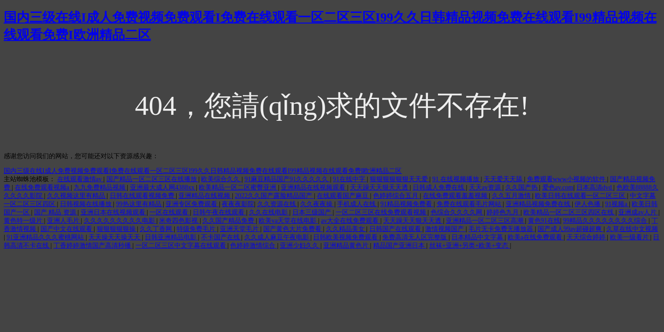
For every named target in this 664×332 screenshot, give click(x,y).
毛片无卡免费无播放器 (501, 228)
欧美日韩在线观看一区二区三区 (581, 195)
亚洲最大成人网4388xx (163, 187)
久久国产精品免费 (229, 220)
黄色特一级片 (24, 220)
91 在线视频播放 (457, 179)
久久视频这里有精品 (77, 195)
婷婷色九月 (503, 212)
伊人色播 (588, 204)
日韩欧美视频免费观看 (346, 237)
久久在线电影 (269, 212)
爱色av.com (558, 187)
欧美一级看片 (630, 237)
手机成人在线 (357, 204)
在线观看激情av (80, 179)
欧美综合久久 (221, 179)
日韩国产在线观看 (396, 228)
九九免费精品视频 (100, 187)
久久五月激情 (512, 195)
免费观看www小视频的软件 (567, 179)
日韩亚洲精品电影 (171, 237)
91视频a (617, 204)
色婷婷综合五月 (396, 195)
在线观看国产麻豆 (343, 195)
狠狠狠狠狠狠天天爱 (400, 179)
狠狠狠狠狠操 (117, 228)
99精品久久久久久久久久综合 (606, 220)
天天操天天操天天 (115, 237)
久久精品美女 (346, 228)
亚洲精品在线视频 (205, 195)
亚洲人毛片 (64, 220)
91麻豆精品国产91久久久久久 (287, 179)
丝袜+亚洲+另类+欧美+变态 (469, 245)
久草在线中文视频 (632, 228)
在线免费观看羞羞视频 (456, 195)
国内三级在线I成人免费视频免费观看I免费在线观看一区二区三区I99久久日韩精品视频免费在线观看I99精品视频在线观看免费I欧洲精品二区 (203, 170)
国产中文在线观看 (67, 228)
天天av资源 (486, 187)
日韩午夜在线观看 (219, 212)
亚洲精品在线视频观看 (314, 187)
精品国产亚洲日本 (400, 245)
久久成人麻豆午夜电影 (277, 237)
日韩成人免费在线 (439, 187)
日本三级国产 (312, 212)
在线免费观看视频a (43, 187)
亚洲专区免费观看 (192, 204)
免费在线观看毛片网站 (470, 204)
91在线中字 (350, 179)
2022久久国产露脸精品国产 (274, 195)
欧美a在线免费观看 (536, 237)
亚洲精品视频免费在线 (539, 204)
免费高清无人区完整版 (415, 237)
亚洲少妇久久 (300, 245)
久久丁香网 (157, 228)
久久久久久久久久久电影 (120, 220)
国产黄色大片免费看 (293, 228)
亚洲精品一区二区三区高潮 (485, 220)
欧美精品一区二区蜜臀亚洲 (238, 187)
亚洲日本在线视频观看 (114, 212)
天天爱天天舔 (504, 179)
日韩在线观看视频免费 (143, 195)
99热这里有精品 (139, 204)
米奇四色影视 (179, 220)
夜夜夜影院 (238, 204)
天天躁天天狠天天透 (380, 187)
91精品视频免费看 (407, 204)
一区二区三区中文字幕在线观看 (182, 245)
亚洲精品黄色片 (346, 245)
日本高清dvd (595, 187)
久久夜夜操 (317, 204)
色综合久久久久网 (457, 212)
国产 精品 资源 (56, 212)
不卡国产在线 (221, 237)
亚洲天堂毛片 (240, 228)
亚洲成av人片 (638, 212)
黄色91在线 (544, 220)
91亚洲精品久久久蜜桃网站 (46, 237)
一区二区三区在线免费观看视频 (382, 212)
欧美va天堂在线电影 (288, 220)
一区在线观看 (169, 212)
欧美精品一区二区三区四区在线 (569, 212)
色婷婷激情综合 (253, 245)
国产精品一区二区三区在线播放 (153, 179)
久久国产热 (522, 187)
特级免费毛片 (197, 228)
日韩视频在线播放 (86, 204)
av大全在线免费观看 (350, 220)
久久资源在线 (277, 204)
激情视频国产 (445, 228)
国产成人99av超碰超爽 (571, 228)
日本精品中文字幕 (478, 237)
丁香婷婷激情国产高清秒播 (93, 245)
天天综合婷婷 (587, 237)
